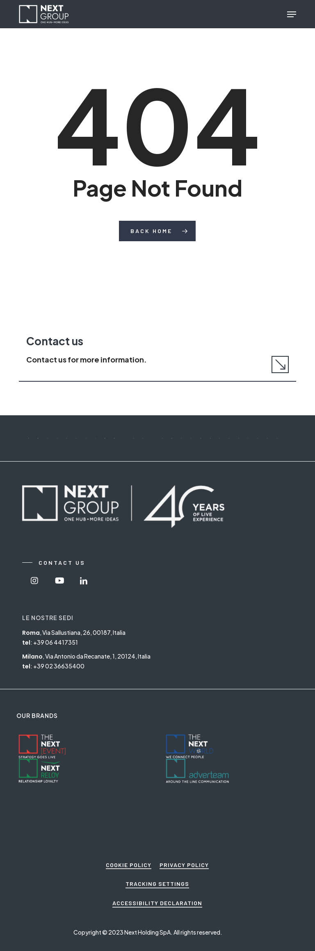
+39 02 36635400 (58, 666)
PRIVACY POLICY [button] (184, 864)
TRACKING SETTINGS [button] (157, 883)
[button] (291, 14)
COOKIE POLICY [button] (128, 864)
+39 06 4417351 (55, 642)
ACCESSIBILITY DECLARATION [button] (157, 902)
